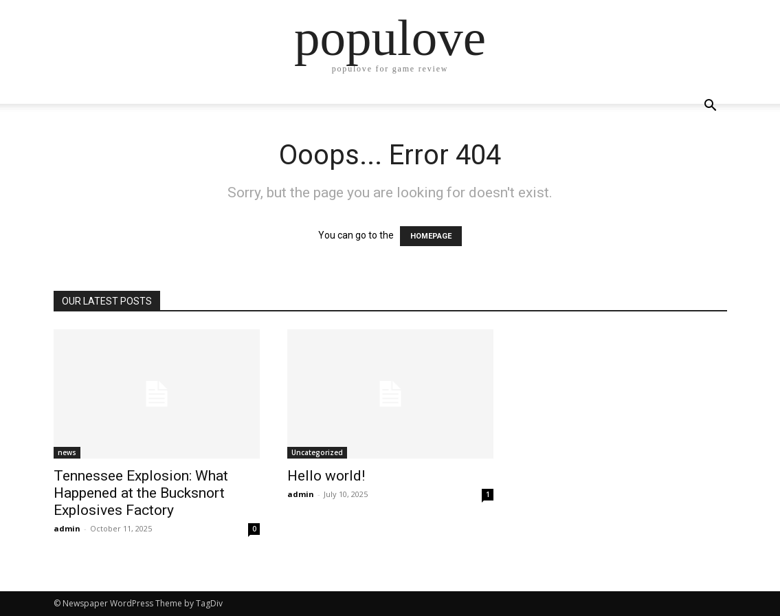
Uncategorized (317, 452)
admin (67, 528)
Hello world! (326, 476)
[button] (710, 106)
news (67, 452)
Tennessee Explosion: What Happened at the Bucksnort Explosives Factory (141, 493)
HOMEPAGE (431, 236)
